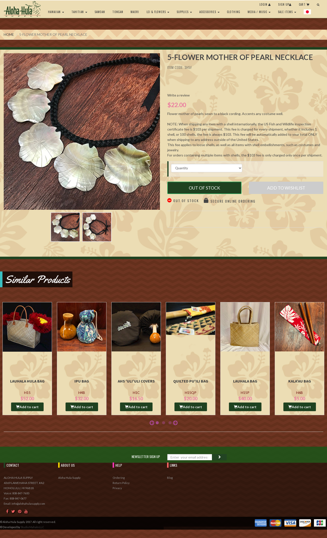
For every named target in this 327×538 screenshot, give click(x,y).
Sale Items (287, 12)
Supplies (184, 12)
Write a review (178, 95)
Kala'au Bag (299, 381)
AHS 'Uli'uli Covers (136, 381)
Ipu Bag (81, 381)
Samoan (100, 12)
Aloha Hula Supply (69, 477)
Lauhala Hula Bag (27, 381)
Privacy (117, 488)
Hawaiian (56, 12)
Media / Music (259, 12)
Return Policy (121, 482)
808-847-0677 (18, 498)
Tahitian (79, 12)
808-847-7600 (20, 493)
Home (9, 34)
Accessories (209, 12)
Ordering (119, 477)
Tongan (117, 12)
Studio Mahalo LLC (32, 527)
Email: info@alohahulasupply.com (24, 503)
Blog (170, 477)
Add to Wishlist (286, 188)
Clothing (233, 12)
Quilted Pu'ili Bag (190, 381)
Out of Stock (204, 188)
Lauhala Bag (245, 381)
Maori (135, 12)
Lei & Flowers (158, 12)
